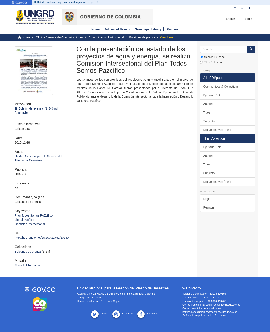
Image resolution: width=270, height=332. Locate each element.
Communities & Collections (221, 86)
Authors (208, 104)
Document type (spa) (217, 129)
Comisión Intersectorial (30, 224)
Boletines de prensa (142, 37)
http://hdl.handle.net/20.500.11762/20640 (42, 237)
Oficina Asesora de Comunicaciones (59, 37)
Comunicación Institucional (106, 37)
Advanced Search (117, 29)
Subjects (209, 121)
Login (207, 199)
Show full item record (28, 265)
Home (95, 29)
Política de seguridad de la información (204, 315)
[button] (232, 19)
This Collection (212, 62)
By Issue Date (212, 95)
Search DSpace (212, 57)
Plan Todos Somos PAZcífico (34, 215)
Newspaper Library (148, 29)
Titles (206, 112)
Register (208, 207)
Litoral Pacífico (24, 219)
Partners (173, 29)
